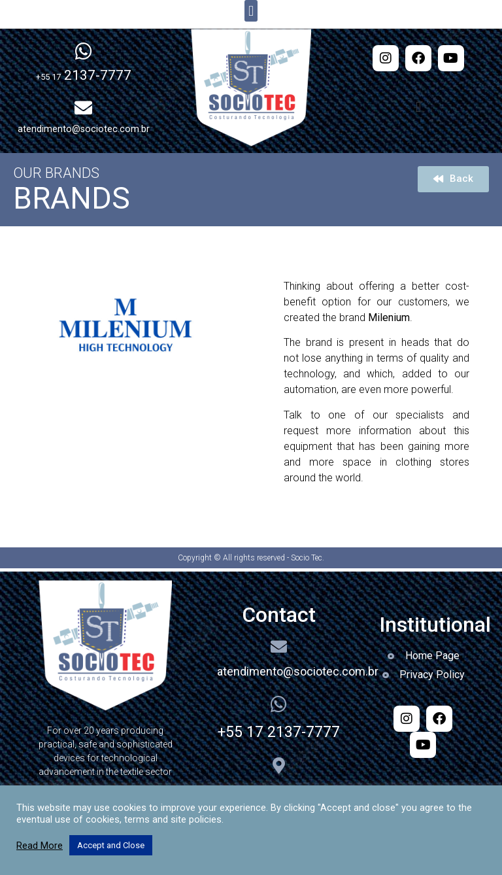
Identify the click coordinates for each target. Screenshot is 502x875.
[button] (250, 11)
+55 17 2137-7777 (279, 732)
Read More (39, 845)
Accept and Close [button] (110, 845)
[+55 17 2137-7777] (278, 704)
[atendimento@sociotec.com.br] (279, 646)
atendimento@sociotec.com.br (297, 671)
